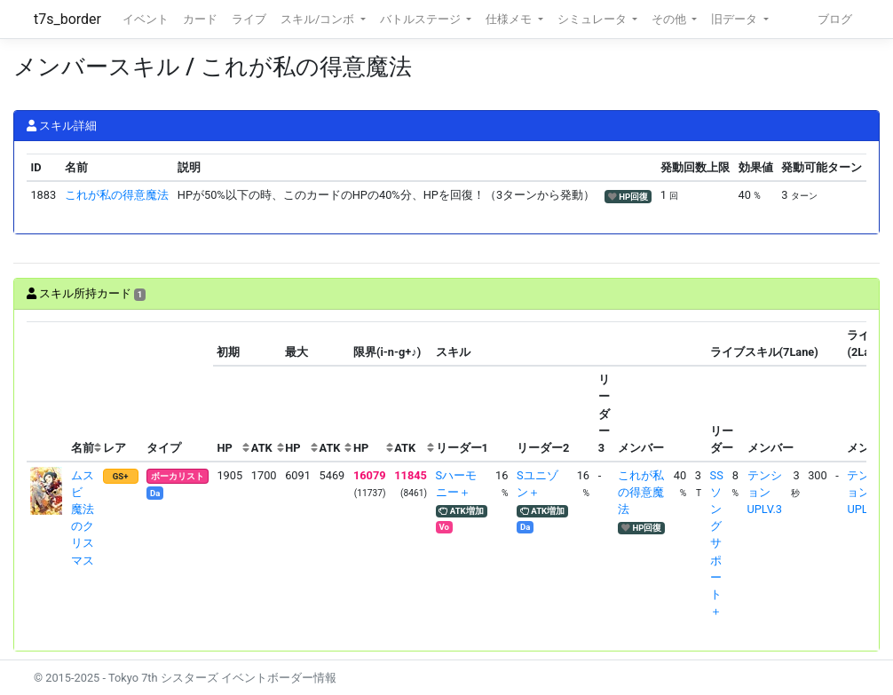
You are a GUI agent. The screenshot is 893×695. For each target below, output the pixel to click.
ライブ (249, 19)
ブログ (835, 19)
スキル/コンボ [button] (319, 19)
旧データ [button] (735, 19)
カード (200, 19)
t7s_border (67, 19)
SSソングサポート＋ (716, 544)
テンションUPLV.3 (764, 492)
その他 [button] (670, 19)
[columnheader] (47, 392)
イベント (145, 19)
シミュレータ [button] (593, 19)
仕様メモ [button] (510, 19)
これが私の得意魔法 (117, 194)
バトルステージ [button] (421, 19)
